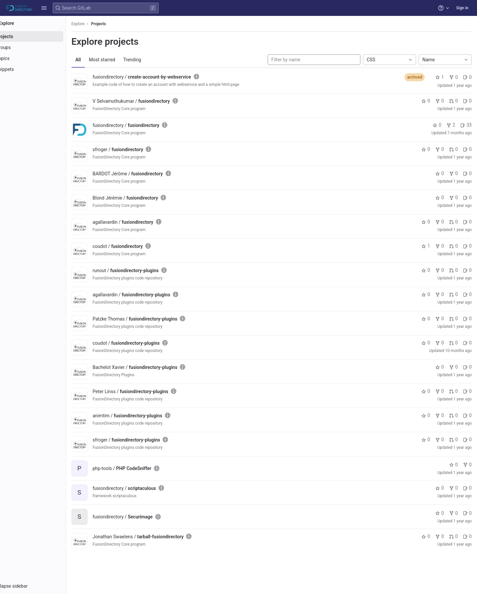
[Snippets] (42, 69)
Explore (96, 24)
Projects (117, 24)
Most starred (121, 59)
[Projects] (42, 36)
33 (466, 125)
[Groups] (42, 47)
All (97, 59)
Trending (151, 59)
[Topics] (42, 58)
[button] (44, 8)
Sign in (462, 8)
